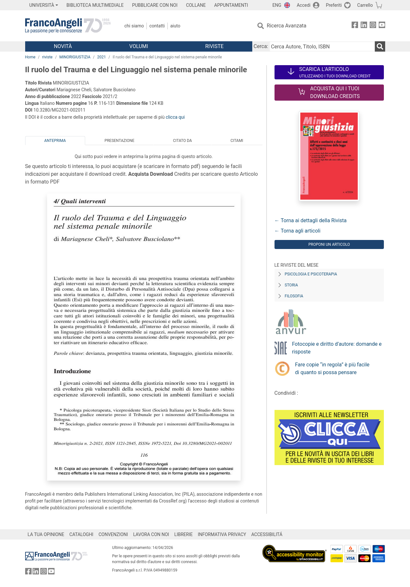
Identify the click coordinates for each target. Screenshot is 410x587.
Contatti (157, 25)
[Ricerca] (380, 46)
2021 (101, 57)
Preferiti (334, 5)
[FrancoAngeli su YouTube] (382, 26)
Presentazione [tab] (120, 140)
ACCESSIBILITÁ (266, 534)
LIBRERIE (183, 534)
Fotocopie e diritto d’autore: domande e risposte (337, 348)
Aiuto (175, 25)
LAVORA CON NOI (151, 534)
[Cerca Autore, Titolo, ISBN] (322, 46)
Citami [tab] (236, 140)
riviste (47, 57)
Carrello (365, 5)
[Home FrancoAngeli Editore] (68, 25)
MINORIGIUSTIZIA (74, 57)
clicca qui (175, 117)
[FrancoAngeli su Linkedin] (364, 26)
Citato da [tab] (182, 140)
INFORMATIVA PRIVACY (222, 534)
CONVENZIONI (113, 534)
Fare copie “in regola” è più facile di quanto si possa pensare (332, 368)
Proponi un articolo (329, 244)
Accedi (304, 5)
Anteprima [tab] (55, 140)
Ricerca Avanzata (286, 26)
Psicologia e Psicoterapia (311, 274)
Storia (291, 285)
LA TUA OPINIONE (46, 534)
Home (30, 57)
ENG (277, 5)
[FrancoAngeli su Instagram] (373, 26)
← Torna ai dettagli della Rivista (311, 220)
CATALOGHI (81, 534)
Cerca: (261, 46)
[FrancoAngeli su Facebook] (355, 26)
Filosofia (294, 296)
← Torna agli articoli (298, 231)
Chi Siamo (134, 25)
